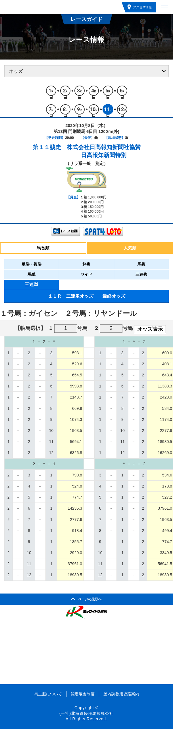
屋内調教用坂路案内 (121, 694)
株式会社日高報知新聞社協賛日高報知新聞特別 (104, 151)
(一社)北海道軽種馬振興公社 (86, 713)
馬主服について (48, 694)
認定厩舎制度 (83, 694)
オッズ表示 (150, 329)
